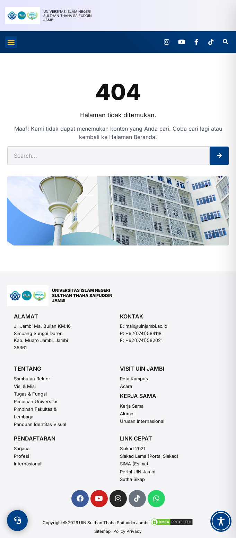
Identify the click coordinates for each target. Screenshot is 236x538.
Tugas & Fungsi (30, 394)
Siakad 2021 (132, 448)
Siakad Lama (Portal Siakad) (149, 456)
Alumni (127, 413)
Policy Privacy (127, 531)
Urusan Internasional (142, 421)
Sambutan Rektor (32, 378)
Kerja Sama (131, 406)
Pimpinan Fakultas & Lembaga (35, 412)
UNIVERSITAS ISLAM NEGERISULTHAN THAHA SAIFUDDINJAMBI (82, 295)
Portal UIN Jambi (137, 471)
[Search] (219, 156)
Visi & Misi (25, 386)
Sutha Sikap (132, 479)
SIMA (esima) (134, 463)
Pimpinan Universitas (36, 401)
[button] (11, 42)
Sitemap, (103, 531)
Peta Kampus (134, 378)
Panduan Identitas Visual (40, 424)
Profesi (21, 456)
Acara (126, 386)
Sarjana (21, 448)
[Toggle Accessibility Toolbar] (221, 521)
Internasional (27, 463)
